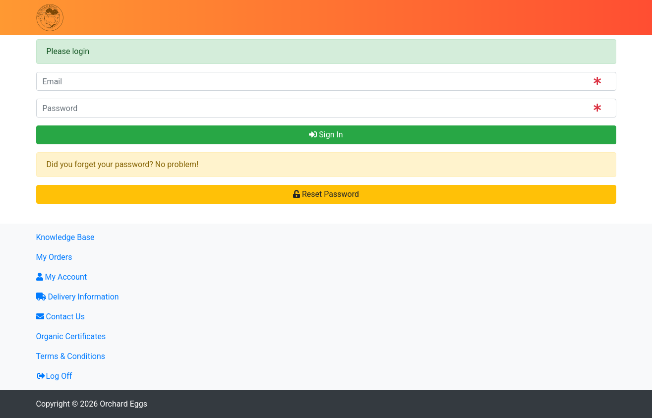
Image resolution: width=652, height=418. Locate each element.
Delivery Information (77, 296)
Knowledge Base (65, 237)
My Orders (54, 257)
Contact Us (60, 316)
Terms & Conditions (71, 356)
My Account (61, 277)
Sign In (326, 134)
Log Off (54, 376)
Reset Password (326, 194)
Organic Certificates (71, 336)
